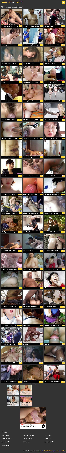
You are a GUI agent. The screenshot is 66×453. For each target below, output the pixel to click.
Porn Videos (5, 435)
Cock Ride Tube (49, 442)
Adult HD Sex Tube (28, 435)
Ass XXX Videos (6, 438)
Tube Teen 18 (6, 445)
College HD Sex (27, 438)
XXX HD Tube (6, 442)
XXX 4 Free (48, 435)
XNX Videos (26, 442)
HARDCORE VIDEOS (11, 2)
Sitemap (41, 450)
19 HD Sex (48, 438)
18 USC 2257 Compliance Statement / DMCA (54, 450)
